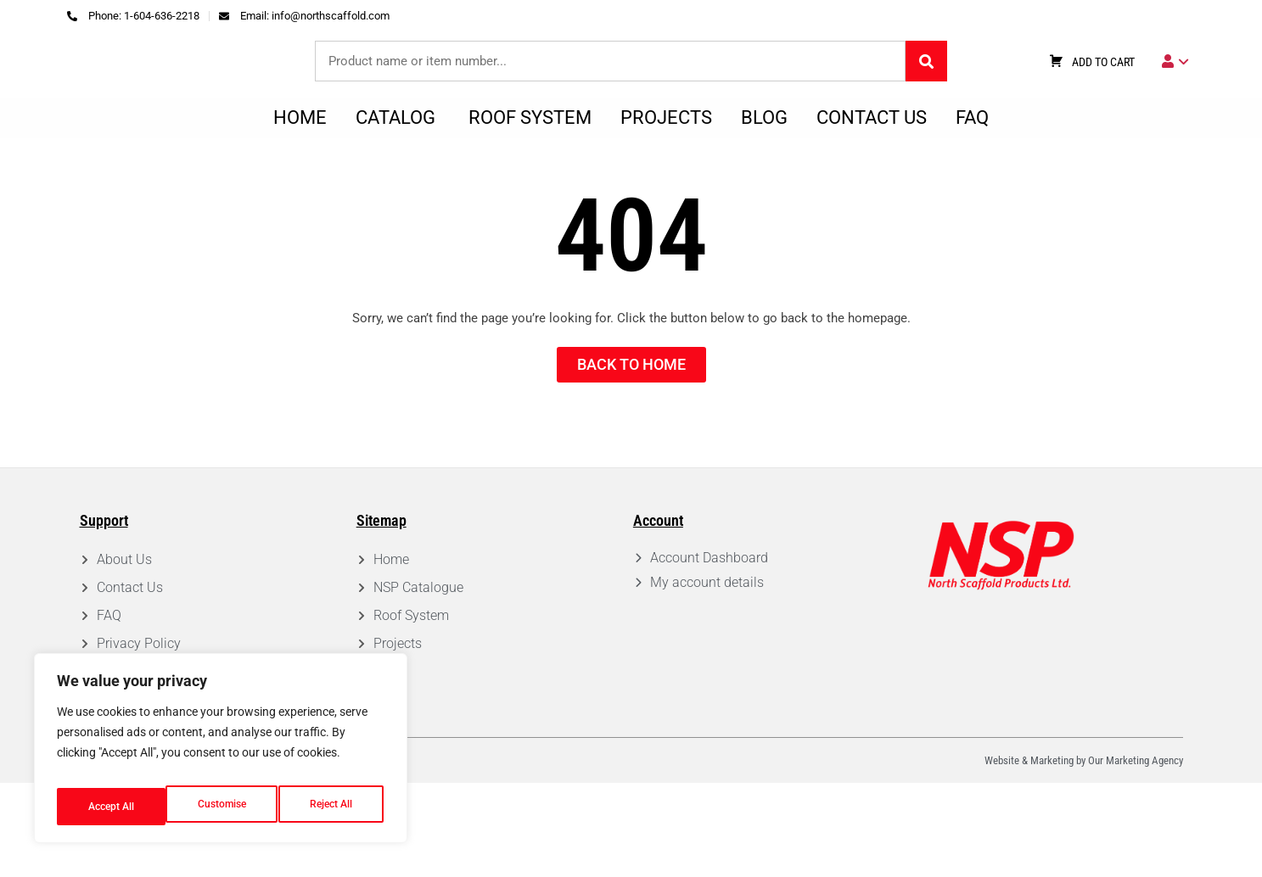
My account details (707, 676)
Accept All (333, 806)
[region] (220, 754)
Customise (111, 806)
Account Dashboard (709, 652)
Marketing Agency (1144, 854)
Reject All (223, 806)
